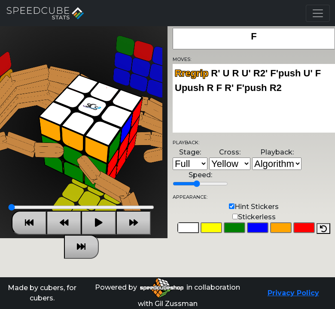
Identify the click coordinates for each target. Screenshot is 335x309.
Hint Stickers (256, 207)
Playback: (277, 152)
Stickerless (257, 217)
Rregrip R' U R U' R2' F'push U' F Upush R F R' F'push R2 (254, 98)
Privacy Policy (293, 293)
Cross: (230, 152)
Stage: (190, 152)
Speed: (200, 175)
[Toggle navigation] (318, 13)
